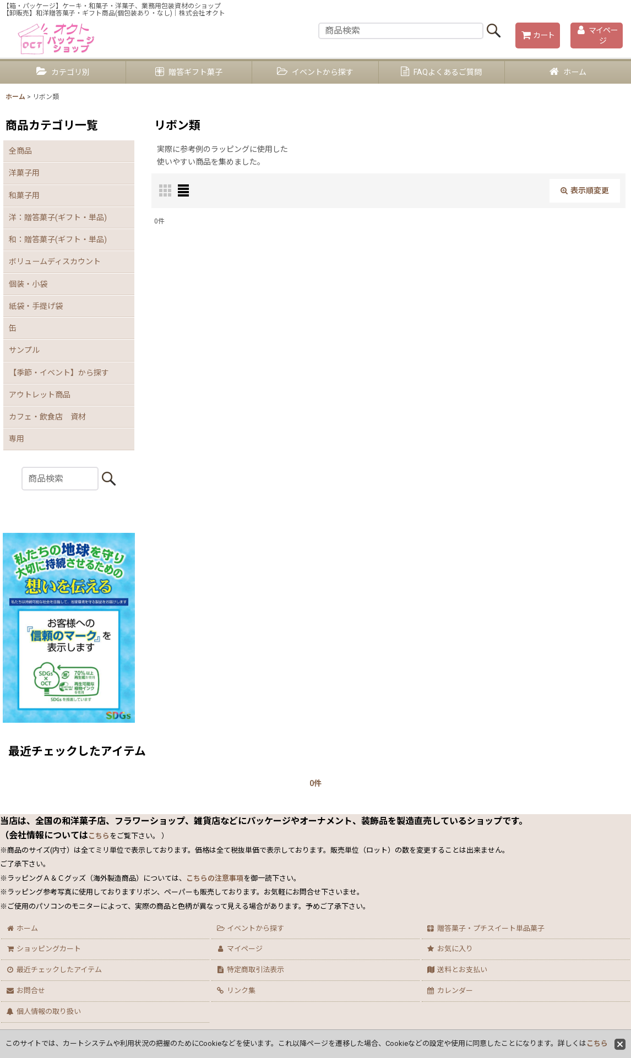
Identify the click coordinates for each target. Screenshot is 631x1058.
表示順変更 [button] (585, 190)
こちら (597, 1043)
